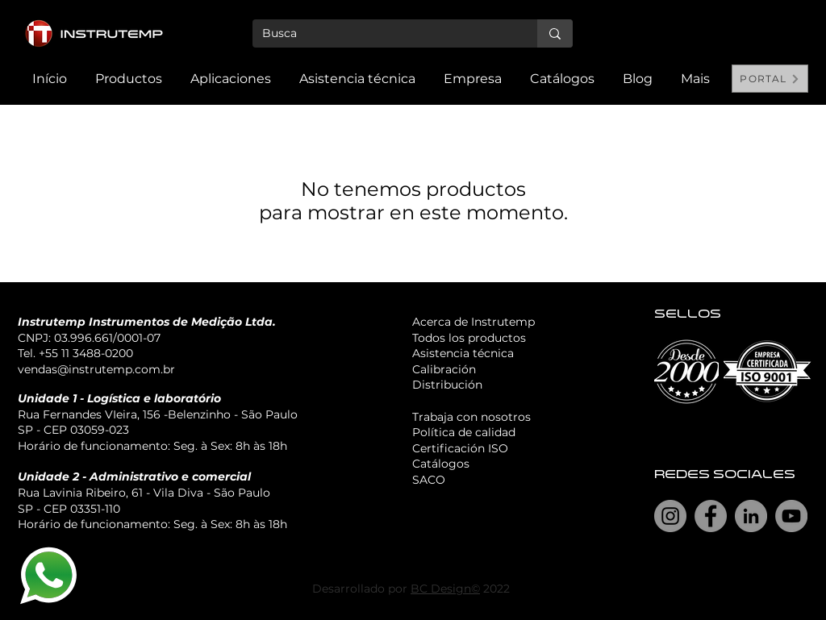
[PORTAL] (770, 78)
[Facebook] (711, 516)
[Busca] (382, 33)
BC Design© (445, 588)
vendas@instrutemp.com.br (96, 369)
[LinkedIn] (751, 516)
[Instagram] (670, 516)
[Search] (791, 52)
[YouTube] (791, 516)
